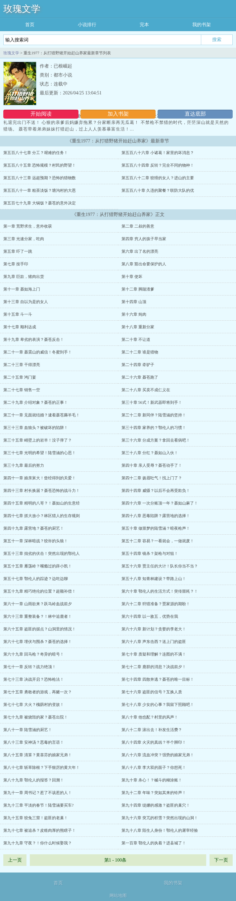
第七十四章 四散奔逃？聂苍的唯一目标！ (157, 679)
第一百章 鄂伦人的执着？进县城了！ (153, 843)
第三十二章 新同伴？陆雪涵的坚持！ (153, 415)
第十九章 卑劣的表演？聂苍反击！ (33, 339)
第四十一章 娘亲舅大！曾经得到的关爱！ (39, 478)
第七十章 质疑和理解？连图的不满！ (153, 654)
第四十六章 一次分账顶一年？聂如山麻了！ (159, 503)
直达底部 (195, 114)
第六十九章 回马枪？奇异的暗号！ (33, 654)
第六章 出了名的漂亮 (139, 251)
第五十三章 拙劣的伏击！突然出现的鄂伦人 (41, 553)
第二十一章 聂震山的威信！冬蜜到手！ (37, 352)
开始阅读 (41, 114)
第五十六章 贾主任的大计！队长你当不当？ (159, 566)
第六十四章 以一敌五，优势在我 (149, 616)
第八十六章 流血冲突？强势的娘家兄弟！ (157, 755)
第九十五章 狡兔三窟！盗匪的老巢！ (35, 818)
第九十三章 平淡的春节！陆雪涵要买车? (38, 805)
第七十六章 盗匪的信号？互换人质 (151, 692)
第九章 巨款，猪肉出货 (23, 276)
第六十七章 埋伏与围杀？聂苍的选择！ (37, 641)
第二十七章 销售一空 (21, 390)
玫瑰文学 (21, 9)
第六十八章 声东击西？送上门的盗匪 (153, 641)
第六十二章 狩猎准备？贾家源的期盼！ (155, 604)
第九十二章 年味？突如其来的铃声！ (153, 792)
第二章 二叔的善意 (137, 226)
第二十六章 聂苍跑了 (139, 377)
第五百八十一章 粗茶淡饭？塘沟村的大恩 (39, 190)
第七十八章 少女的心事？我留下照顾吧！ (157, 704)
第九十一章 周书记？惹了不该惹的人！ (37, 792)
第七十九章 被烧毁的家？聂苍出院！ (35, 717)
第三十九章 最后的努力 (23, 465)
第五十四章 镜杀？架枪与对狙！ (149, 553)
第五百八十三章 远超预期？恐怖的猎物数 (39, 178)
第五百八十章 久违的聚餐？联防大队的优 (157, 190)
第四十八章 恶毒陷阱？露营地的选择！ (155, 515)
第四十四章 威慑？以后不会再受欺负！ (155, 490)
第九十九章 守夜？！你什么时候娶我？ (37, 843)
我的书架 (201, 24)
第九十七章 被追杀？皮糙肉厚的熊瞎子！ (39, 830)
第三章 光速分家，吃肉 (23, 239)
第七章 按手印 (15, 264)
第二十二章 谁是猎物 (139, 352)
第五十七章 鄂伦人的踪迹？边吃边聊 (35, 578)
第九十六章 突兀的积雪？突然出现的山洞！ (159, 818)
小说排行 (87, 24)
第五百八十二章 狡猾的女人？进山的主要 (157, 178)
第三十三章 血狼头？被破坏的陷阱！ (35, 427)
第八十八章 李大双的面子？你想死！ (153, 767)
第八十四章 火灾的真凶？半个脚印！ (153, 742)
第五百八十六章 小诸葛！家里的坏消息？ (157, 152)
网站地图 (118, 895)
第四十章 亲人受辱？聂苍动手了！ (151, 465)
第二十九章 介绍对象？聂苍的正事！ (35, 402)
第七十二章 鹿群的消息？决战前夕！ (153, 666)
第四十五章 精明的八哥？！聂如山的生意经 (41, 503)
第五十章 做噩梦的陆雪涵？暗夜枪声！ (155, 528)
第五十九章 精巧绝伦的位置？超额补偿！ (39, 591)
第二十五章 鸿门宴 (19, 377)
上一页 (15, 860)
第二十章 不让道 (135, 339)
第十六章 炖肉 (133, 314)
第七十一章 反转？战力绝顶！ (29, 666)
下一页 (221, 860)
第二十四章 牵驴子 (137, 364)
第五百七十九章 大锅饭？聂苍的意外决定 (39, 203)
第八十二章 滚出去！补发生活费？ (151, 729)
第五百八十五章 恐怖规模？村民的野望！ (39, 165)
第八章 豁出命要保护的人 (143, 264)
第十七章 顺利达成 (19, 327)
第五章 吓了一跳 (17, 251)
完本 (144, 24)
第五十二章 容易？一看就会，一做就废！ (157, 541)
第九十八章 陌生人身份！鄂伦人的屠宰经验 (159, 830)
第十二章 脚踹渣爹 (137, 289)
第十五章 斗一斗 (17, 314)
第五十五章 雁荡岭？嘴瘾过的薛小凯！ (37, 566)
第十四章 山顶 (133, 301)
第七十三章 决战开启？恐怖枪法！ (33, 679)
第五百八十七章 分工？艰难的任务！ (35, 152)
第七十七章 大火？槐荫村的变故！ (33, 704)
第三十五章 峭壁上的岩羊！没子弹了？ (37, 440)
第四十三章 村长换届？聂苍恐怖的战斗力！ (41, 490)
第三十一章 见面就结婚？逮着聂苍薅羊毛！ (41, 415)
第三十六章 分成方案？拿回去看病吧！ (155, 440)
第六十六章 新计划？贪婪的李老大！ (153, 629)
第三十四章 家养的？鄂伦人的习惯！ (153, 427)
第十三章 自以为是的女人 (25, 301)
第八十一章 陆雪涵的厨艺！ (27, 729)
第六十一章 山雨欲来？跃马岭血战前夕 (37, 604)
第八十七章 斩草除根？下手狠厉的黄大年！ (41, 767)
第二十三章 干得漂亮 (21, 364)
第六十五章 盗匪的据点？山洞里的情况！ (39, 629)
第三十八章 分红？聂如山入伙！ (149, 452)
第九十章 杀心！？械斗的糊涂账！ (151, 780)
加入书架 (118, 114)
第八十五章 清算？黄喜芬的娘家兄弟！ (37, 755)
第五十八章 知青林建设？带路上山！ (153, 578)
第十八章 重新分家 (137, 327)
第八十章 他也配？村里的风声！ (149, 717)
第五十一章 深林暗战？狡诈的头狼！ (35, 541)
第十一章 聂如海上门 (21, 289)
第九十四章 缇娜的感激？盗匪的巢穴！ (155, 805)
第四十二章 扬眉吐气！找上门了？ (151, 478)
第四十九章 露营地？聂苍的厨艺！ (33, 528)
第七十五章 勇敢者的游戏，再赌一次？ (37, 692)
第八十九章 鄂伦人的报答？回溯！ (33, 780)
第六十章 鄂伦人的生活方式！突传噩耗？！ (159, 591)
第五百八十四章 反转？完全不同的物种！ (157, 165)
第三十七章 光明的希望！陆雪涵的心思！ (39, 452)
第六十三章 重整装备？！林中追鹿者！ (37, 616)
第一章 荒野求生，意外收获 (27, 226)
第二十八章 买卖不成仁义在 (145, 390)
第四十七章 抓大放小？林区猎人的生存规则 (41, 515)
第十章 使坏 (131, 276)
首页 (29, 24)
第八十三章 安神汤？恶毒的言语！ (33, 742)
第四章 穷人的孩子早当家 (143, 239)
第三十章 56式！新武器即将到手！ (151, 402)
